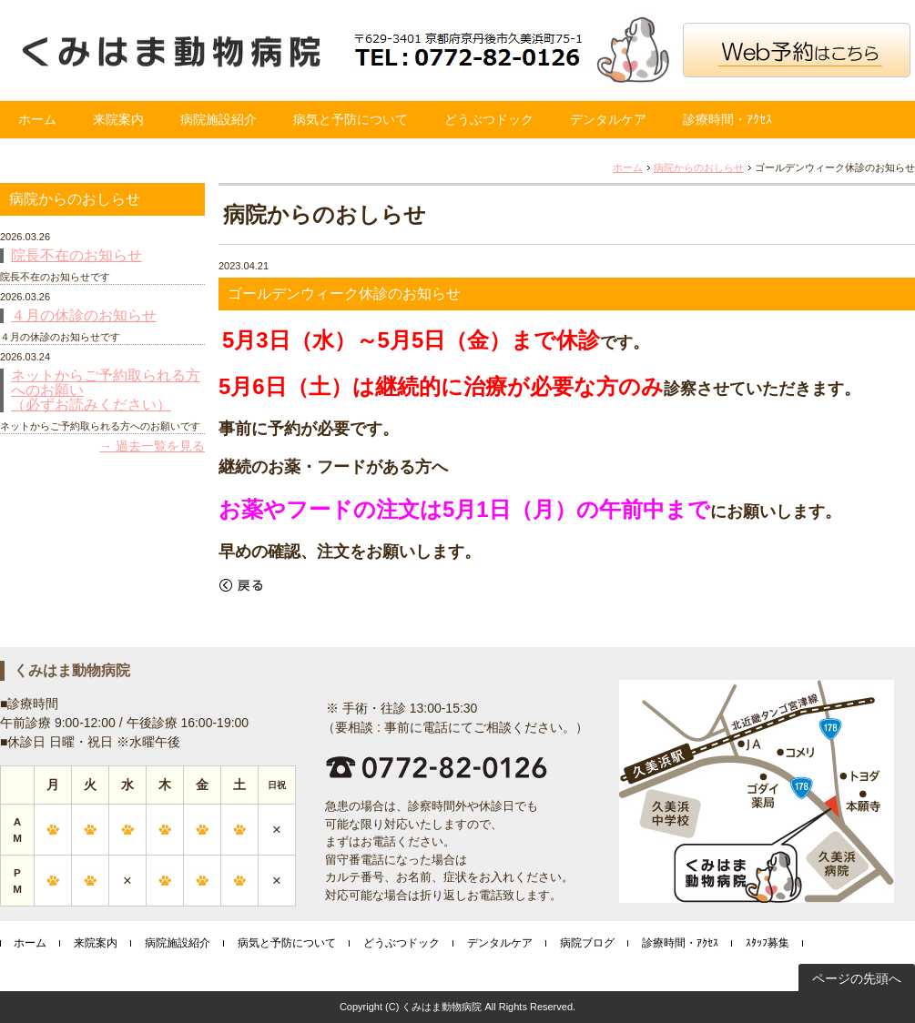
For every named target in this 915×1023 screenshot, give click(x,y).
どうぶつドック (489, 119)
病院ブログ (587, 943)
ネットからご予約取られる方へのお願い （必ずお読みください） (105, 390)
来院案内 (118, 119)
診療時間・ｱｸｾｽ (727, 119)
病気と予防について (350, 119)
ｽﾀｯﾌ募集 (767, 943)
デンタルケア (608, 119)
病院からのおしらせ (699, 167)
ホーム (37, 119)
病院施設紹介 (218, 119)
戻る (241, 585)
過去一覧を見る (160, 446)
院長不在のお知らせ (76, 255)
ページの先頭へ (856, 978)
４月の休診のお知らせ (84, 316)
